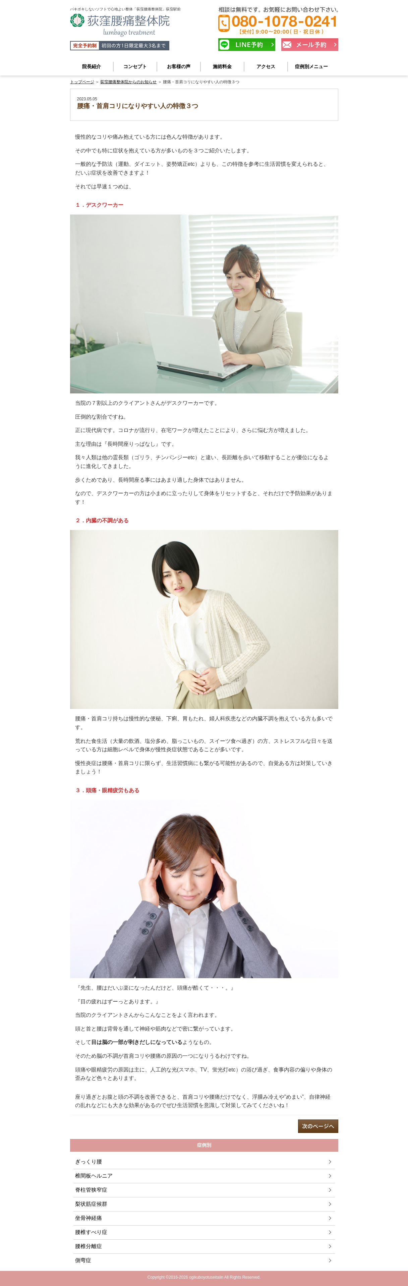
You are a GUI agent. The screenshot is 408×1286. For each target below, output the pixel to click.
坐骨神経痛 (88, 1218)
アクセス (265, 66)
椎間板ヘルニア (94, 1176)
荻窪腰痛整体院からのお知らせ (128, 82)
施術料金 (222, 66)
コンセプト (135, 66)
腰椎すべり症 (91, 1232)
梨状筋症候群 (91, 1204)
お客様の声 (178, 66)
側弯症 (83, 1260)
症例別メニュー (311, 66)
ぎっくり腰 (88, 1161)
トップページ (82, 82)
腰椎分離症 (88, 1246)
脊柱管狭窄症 (91, 1190)
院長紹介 (91, 66)
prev (90, 1126)
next (318, 1126)
